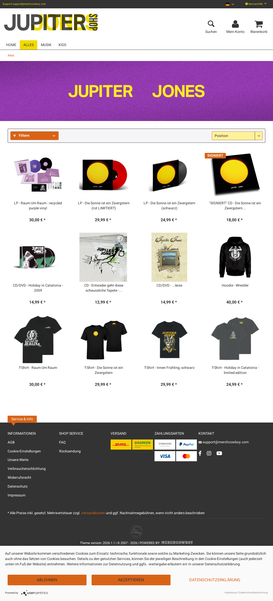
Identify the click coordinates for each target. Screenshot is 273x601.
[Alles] (28, 45)
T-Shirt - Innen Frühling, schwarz (169, 367)
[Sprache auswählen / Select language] (230, 4)
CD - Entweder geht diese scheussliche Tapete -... (103, 288)
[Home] (11, 45)
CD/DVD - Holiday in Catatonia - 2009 (38, 288)
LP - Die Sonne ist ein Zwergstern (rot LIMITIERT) (104, 206)
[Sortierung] (237, 135)
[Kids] (62, 45)
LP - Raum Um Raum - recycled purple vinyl (38, 206)
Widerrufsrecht (19, 477)
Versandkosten (93, 513)
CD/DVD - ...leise (169, 285)
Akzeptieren (131, 580)
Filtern (21, 135)
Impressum (16, 495)
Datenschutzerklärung (214, 580)
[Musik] (46, 45)
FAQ (62, 442)
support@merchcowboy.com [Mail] (223, 442)
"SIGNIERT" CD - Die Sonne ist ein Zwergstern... (235, 206)
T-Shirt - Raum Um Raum (38, 367)
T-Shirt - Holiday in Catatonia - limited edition (235, 370)
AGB (11, 442)
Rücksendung (70, 451)
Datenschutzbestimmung (253, 592)
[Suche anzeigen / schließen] (211, 24)
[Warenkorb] (259, 24)
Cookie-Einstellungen (24, 451)
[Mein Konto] (236, 24)
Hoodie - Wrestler (235, 285)
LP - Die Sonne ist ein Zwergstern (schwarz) (169, 206)
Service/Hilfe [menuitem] (256, 4)
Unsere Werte (18, 460)
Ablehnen (47, 580)
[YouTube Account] (219, 453)
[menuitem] (230, 4)
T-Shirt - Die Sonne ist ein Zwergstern (103, 370)
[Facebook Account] (200, 453)
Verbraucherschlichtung (27, 468)
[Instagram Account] (209, 453)
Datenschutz (18, 486)
